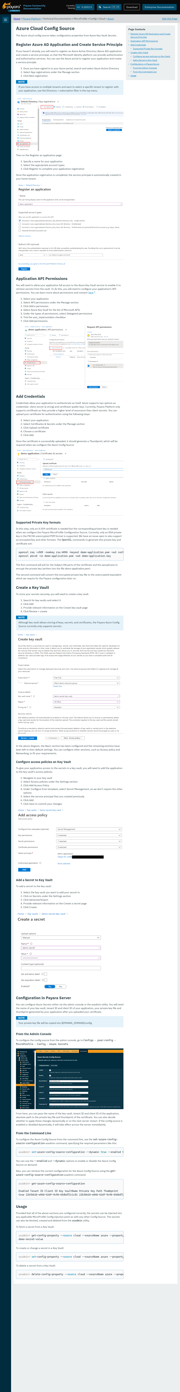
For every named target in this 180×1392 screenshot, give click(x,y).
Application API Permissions (72, 46)
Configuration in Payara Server (73, 69)
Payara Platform (12, 30)
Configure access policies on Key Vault (80, 61)
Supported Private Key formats (76, 53)
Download (131, 7)
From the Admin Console (73, 72)
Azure (149, 18)
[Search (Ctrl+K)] (109, 7)
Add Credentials (66, 49)
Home (55, 18)
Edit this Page (169, 18)
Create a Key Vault (68, 57)
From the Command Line (73, 76)
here (105, 360)
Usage (62, 80)
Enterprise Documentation (159, 7)
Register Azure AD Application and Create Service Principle (87, 42)
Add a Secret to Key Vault (73, 65)
